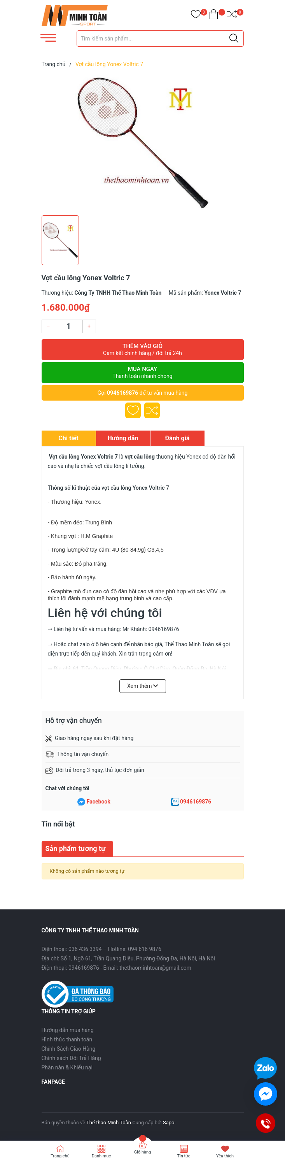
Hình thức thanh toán (67, 1039)
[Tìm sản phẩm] (160, 38)
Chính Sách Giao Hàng (69, 1049)
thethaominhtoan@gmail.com (155, 968)
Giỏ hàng (142, 1152)
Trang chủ (60, 1156)
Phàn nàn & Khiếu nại (67, 1067)
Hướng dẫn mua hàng (68, 1030)
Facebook (98, 801)
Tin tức (183, 1156)
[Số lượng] (68, 326)
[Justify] (234, 38)
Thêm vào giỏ (143, 350)
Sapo (169, 1122)
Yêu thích (225, 1156)
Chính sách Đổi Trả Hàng (71, 1058)
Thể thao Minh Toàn (108, 1122)
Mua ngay (143, 373)
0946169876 (122, 393)
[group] (143, 143)
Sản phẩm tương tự (75, 848)
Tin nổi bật (58, 824)
